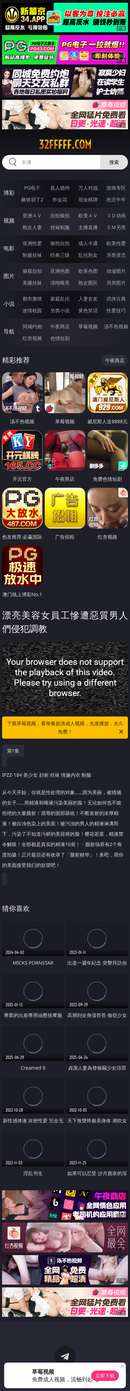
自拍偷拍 (60, 215)
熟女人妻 (32, 227)
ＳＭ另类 (116, 227)
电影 (9, 248)
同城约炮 (32, 326)
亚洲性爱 (32, 243)
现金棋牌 (88, 199)
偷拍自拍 (60, 243)
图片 (9, 276)
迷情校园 (32, 310)
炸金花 (60, 199)
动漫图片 (116, 271)
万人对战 (88, 187)
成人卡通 (88, 243)
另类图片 (116, 282)
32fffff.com (65, 144)
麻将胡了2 (32, 199)
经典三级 (60, 255)
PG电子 (32, 187)
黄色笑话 (88, 310)
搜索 (114, 162)
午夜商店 (60, 326)
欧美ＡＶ (88, 215)
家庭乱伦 (60, 298)
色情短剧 (60, 338)
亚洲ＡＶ (32, 215)
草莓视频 (88, 326)
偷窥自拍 (32, 271)
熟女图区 (88, 282)
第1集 (13, 750)
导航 (9, 331)
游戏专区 (116, 187)
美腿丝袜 (32, 282)
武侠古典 (116, 298)
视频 (9, 220)
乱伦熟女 (88, 255)
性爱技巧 (116, 310)
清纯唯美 (60, 282)
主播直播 (88, 227)
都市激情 (32, 298)
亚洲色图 (60, 271)
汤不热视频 (116, 326)
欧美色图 (88, 271)
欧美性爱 (116, 243)
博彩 (9, 193)
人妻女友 (88, 298)
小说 (9, 303)
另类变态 (116, 255)
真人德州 (60, 187)
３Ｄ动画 (116, 215)
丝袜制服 (60, 227)
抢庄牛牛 (116, 199)
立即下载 (105, 1375)
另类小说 (60, 310)
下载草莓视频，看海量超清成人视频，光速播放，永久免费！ (66, 728)
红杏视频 (32, 338)
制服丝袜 (32, 255)
